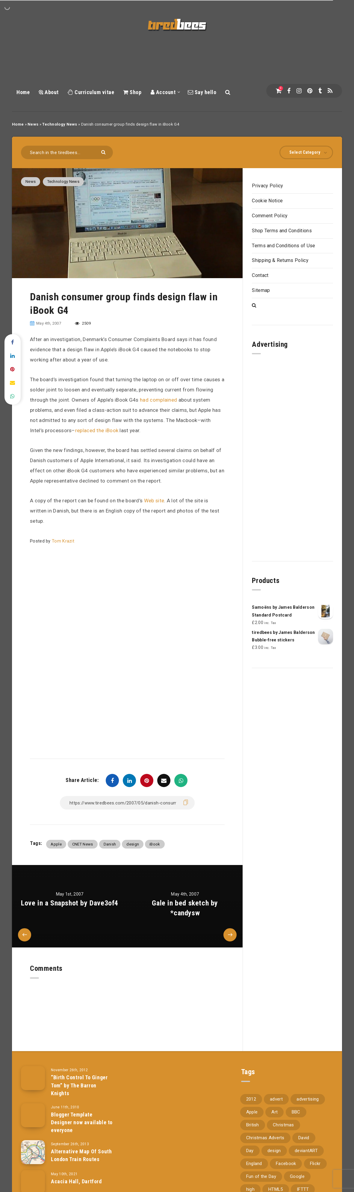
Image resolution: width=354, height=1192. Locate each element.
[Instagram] (299, 90)
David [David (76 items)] (303, 1130)
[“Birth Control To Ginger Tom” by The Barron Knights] (33, 1071)
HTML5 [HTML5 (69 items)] (275, 1181)
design (132, 844)
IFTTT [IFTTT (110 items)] (303, 1181)
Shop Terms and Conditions (282, 230)
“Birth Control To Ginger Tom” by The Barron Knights (79, 1078)
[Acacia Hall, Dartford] (33, 1175)
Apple (56, 844)
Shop (132, 92)
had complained (158, 400)
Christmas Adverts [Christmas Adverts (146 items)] (265, 1130)
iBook (154, 844)
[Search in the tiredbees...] (67, 152)
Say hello (202, 92)
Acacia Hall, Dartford (76, 1174)
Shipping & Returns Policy (280, 260)
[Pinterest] (309, 90)
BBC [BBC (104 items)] (296, 1104)
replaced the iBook (96, 430)
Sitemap (261, 290)
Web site (154, 501)
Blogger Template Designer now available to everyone (82, 1115)
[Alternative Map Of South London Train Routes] (33, 1145)
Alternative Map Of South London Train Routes (81, 1148)
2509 (83, 323)
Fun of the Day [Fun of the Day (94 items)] (261, 1168)
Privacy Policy (267, 186)
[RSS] (330, 90)
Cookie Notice (267, 201)
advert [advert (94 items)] (276, 1091)
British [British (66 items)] (252, 1117)
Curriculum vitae (91, 92)
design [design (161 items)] (274, 1143)
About (49, 92)
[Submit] (104, 152)
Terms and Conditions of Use (283, 245)
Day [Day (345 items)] (250, 1143)
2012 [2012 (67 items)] (251, 1091)
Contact (260, 275)
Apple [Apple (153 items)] (252, 1104)
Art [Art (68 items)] (274, 1104)
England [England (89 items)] (254, 1155)
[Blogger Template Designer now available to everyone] (33, 1108)
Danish (110, 844)
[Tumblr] (320, 90)
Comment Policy (270, 215)
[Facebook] (289, 90)
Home (23, 92)
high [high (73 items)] (250, 1181)
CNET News (82, 844)
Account (163, 92)
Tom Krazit (63, 541)
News (33, 124)
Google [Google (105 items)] (297, 1168)
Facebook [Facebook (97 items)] (286, 1155)
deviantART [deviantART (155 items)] (306, 1143)
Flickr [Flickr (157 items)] (315, 1155)
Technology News (59, 124)
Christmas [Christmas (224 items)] (283, 1117)
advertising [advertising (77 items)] (307, 1091)
